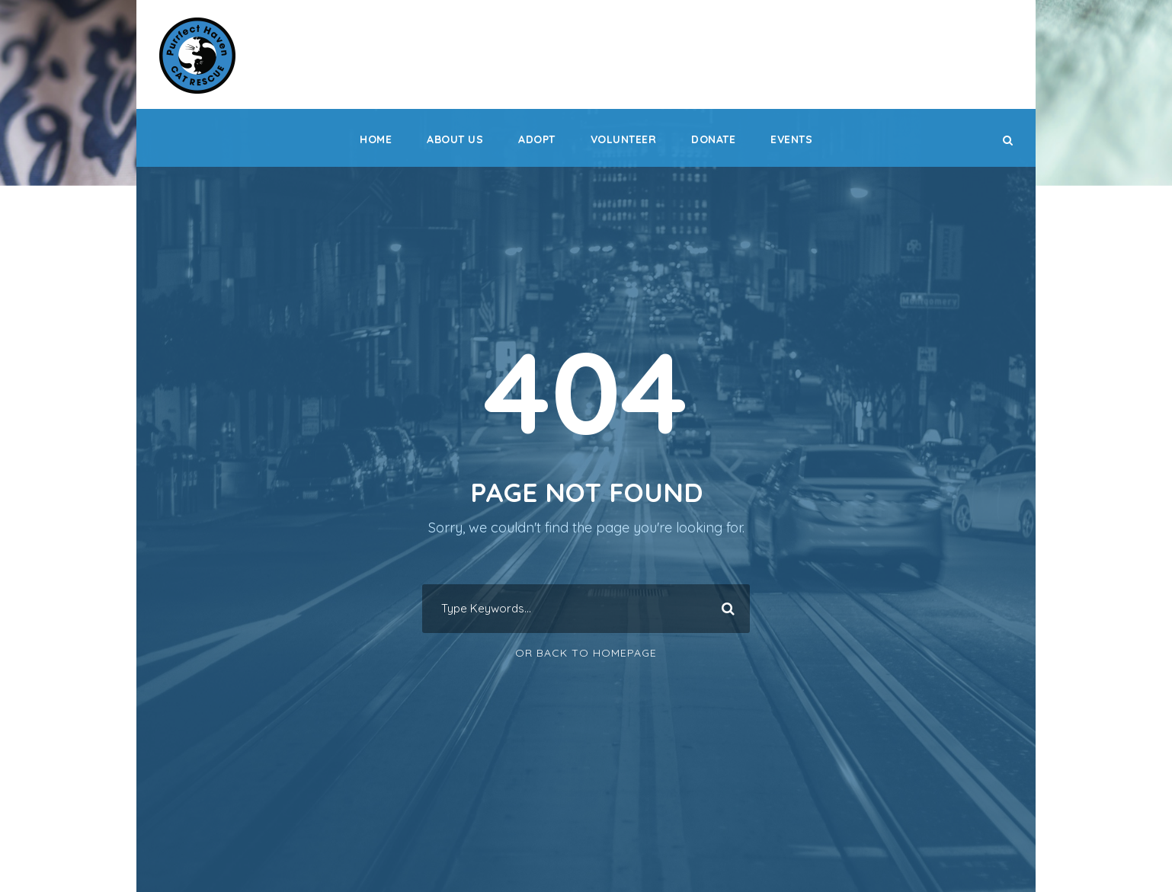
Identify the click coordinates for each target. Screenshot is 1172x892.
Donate (713, 139)
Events (791, 139)
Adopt (537, 139)
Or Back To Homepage (586, 653)
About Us (455, 139)
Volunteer (624, 139)
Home (376, 139)
